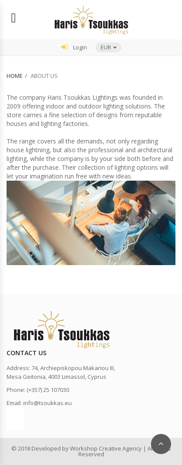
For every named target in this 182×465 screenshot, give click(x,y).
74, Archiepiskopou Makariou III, (73, 368)
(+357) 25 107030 (48, 390)
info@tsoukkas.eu (47, 403)
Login (74, 47)
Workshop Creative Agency (106, 448)
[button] (108, 47)
